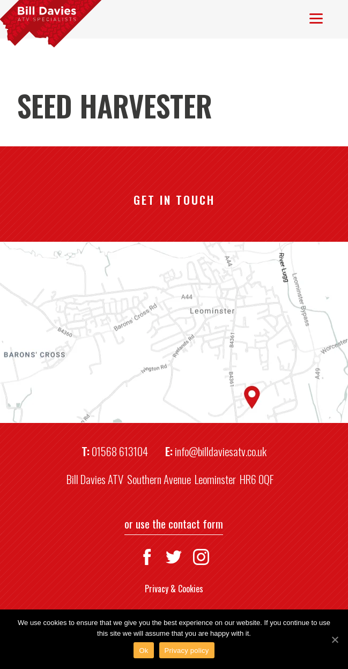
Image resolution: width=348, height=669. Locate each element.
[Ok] (334, 639)
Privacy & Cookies (174, 588)
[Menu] (316, 17)
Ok (143, 650)
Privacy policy (187, 650)
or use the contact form (173, 523)
